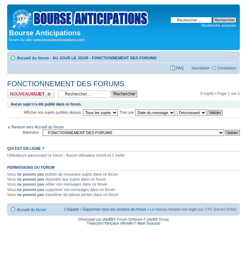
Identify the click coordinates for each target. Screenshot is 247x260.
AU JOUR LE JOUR (70, 58)
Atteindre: (31, 132)
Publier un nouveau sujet (31, 93)
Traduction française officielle (110, 223)
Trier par (147, 112)
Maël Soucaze (148, 223)
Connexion (226, 68)
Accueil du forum (33, 58)
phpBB (107, 219)
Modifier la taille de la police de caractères (231, 56)
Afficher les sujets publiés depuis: (71, 112)
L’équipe (71, 209)
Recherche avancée (218, 25)
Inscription (200, 68)
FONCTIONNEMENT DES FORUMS (124, 58)
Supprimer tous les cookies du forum (115, 209)
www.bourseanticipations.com (59, 40)
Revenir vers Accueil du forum (37, 127)
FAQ (180, 68)
